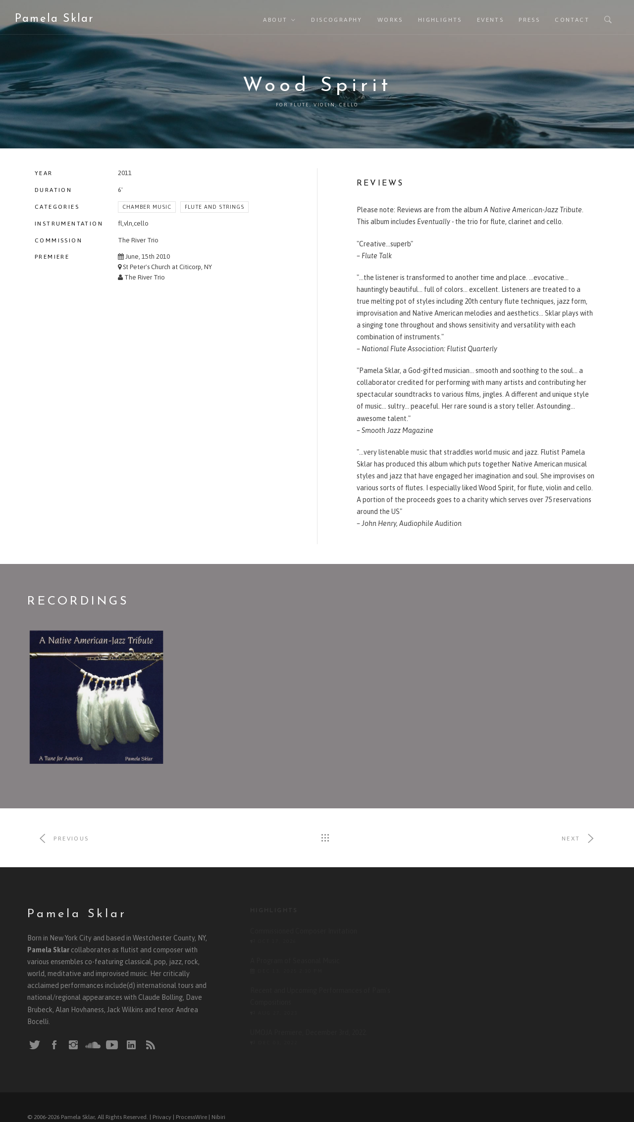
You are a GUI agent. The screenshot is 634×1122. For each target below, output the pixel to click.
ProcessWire (191, 1107)
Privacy (162, 1107)
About (275, 19)
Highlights (440, 19)
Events (490, 19)
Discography (336, 19)
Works (390, 19)
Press (529, 19)
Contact (572, 19)
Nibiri (218, 1107)
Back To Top (587, 1107)
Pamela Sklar (54, 19)
